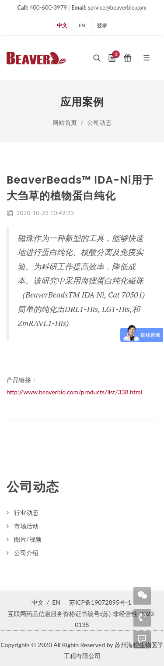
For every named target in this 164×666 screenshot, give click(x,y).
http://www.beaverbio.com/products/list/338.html (74, 392)
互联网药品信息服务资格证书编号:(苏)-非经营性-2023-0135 (82, 619)
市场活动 (26, 526)
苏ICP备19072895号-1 (100, 602)
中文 (62, 25)
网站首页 (64, 122)
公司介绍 (26, 552)
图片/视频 (28, 539)
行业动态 (26, 512)
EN (81, 25)
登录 (102, 25)
